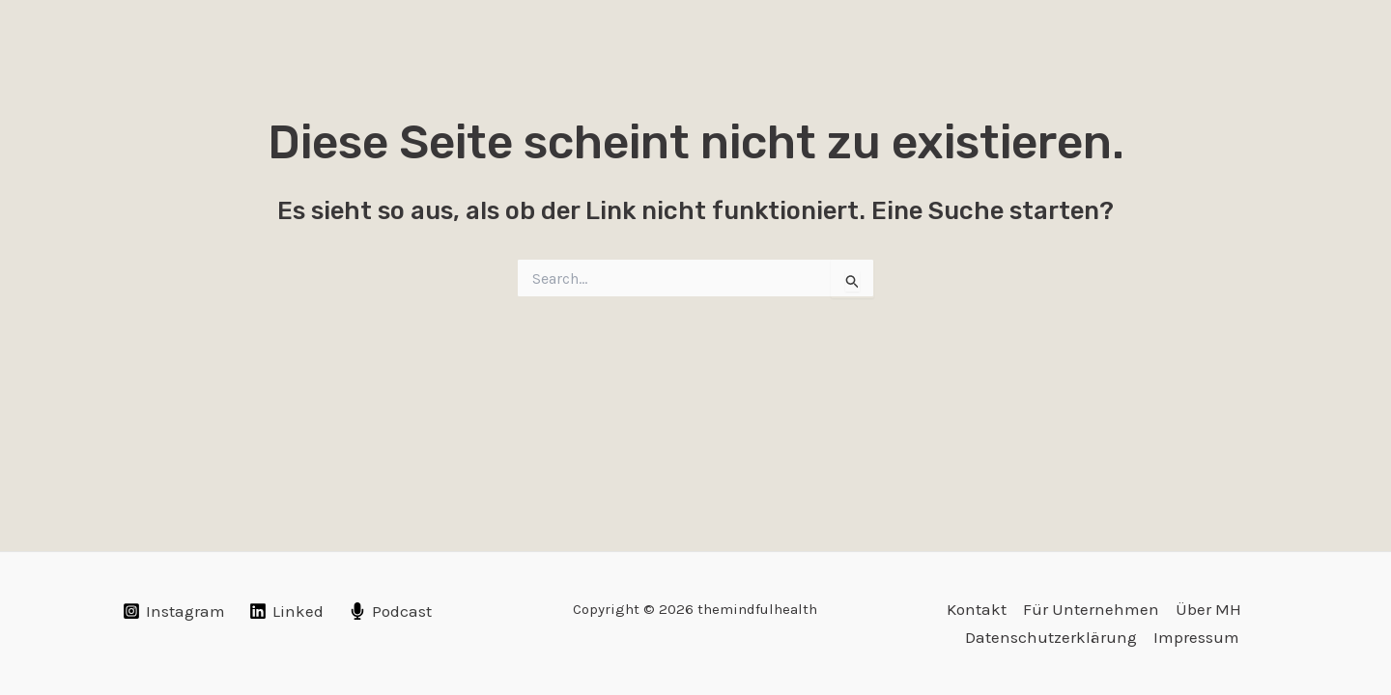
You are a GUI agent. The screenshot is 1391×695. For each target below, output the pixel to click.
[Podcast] (390, 611)
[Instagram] (174, 611)
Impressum (1196, 637)
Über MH (1208, 609)
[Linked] (287, 611)
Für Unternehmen (1091, 609)
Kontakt (977, 609)
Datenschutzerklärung (1051, 637)
